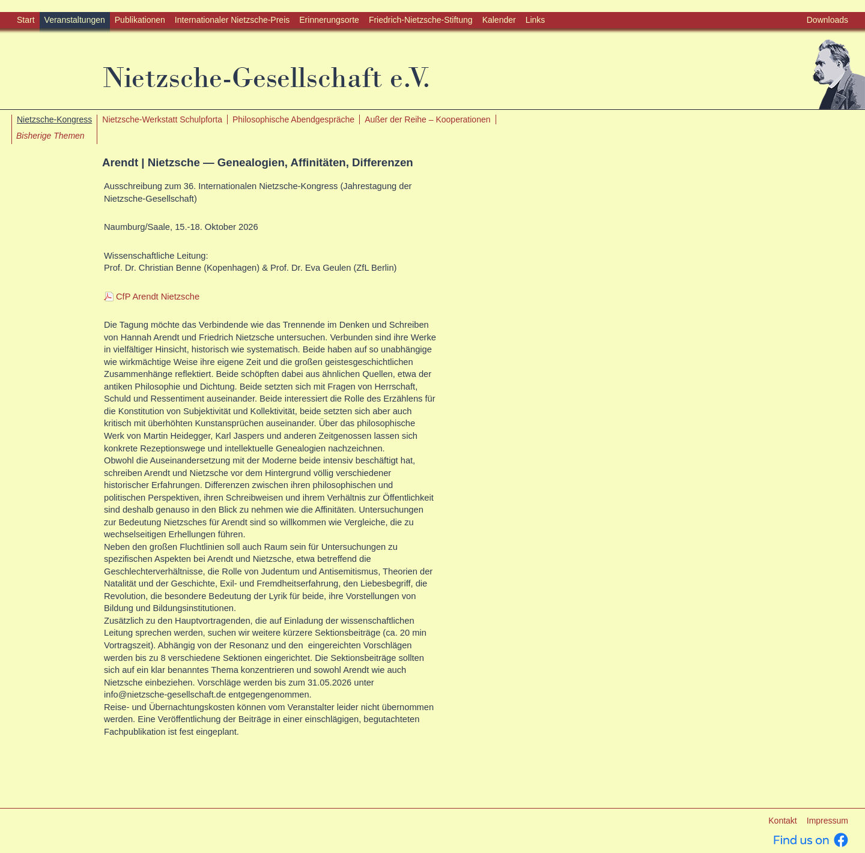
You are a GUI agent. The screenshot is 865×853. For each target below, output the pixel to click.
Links (535, 20)
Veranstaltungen (74, 20)
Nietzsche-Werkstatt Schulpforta (162, 119)
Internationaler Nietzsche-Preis (232, 20)
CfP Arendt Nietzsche (157, 296)
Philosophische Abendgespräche (293, 119)
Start (26, 20)
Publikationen (140, 20)
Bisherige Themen (50, 135)
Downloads (827, 20)
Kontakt (782, 820)
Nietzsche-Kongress (54, 119)
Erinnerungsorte (329, 20)
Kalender (499, 20)
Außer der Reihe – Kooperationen (427, 119)
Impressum (827, 820)
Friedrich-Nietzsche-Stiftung (421, 20)
